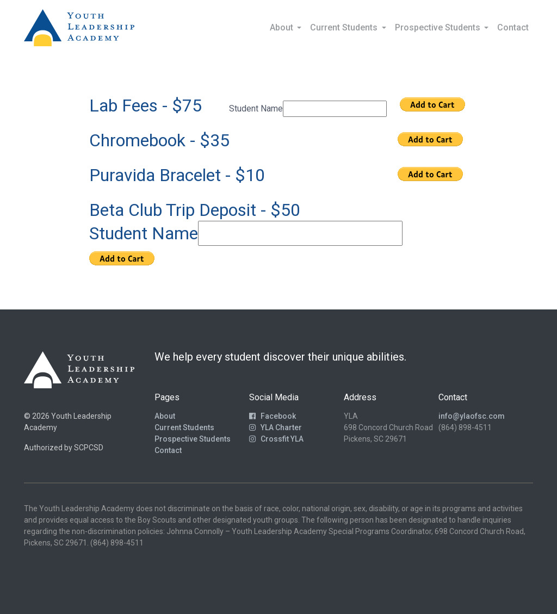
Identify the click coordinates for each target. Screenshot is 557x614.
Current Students (184, 427)
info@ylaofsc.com (471, 416)
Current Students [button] (345, 27)
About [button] (282, 27)
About (164, 416)
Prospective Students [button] (438, 27)
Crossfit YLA (276, 439)
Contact (513, 27)
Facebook (272, 416)
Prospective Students (192, 439)
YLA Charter (275, 427)
